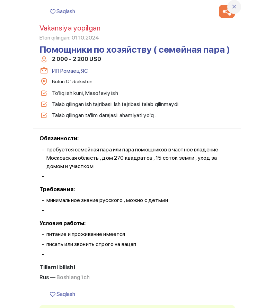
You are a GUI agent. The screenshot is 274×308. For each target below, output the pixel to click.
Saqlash (62, 11)
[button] (227, 11)
